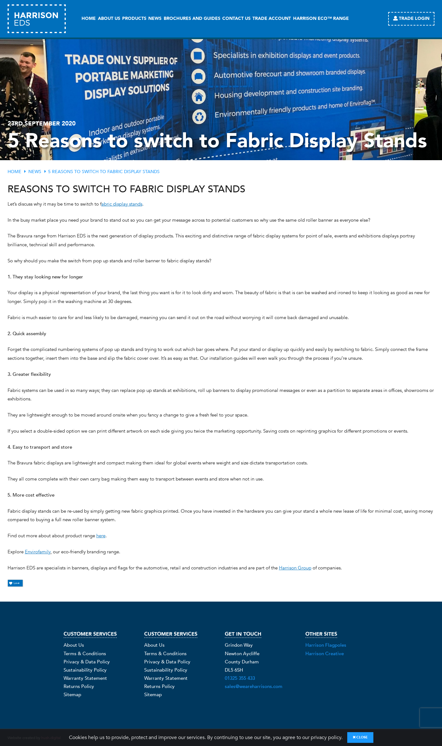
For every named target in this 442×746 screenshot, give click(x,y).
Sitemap (72, 695)
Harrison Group (295, 568)
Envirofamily (37, 552)
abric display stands (121, 204)
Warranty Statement (85, 678)
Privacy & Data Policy (87, 662)
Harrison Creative (324, 653)
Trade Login (411, 18)
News (34, 172)
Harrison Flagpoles (325, 645)
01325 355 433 (240, 678)
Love (14, 583)
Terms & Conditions (85, 653)
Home (14, 172)
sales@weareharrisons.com (253, 687)
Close (360, 737)
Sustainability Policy (85, 670)
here (100, 536)
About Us (74, 645)
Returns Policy (79, 687)
